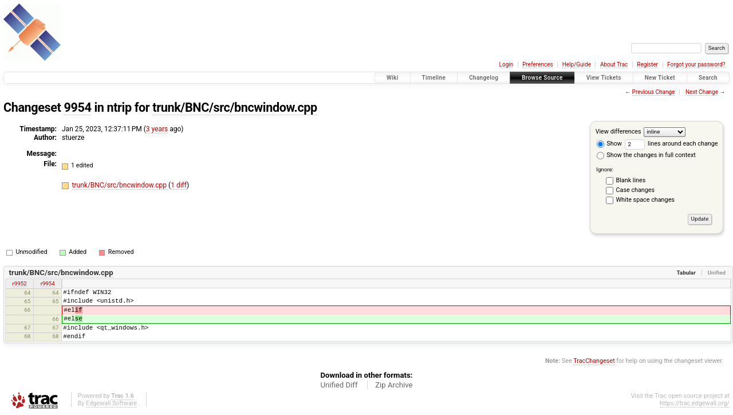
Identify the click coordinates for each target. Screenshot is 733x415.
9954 (77, 107)
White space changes (645, 199)
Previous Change (653, 92)
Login (506, 64)
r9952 (20, 283)
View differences (618, 131)
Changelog (483, 78)
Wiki (393, 78)
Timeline (434, 78)
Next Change (701, 92)
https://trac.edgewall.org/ (695, 403)
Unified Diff (338, 385)
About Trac (614, 64)
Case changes (635, 190)
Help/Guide (576, 64)
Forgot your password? (696, 64)
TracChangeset (593, 361)
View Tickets (603, 78)
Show (609, 143)
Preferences (537, 64)
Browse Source (542, 78)
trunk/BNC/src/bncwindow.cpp (234, 107)
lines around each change (671, 143)
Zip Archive (393, 385)
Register (647, 64)
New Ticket (660, 78)
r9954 (48, 283)
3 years (157, 129)
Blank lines (631, 180)
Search (708, 78)
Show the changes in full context (646, 155)
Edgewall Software (111, 403)
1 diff (179, 185)
